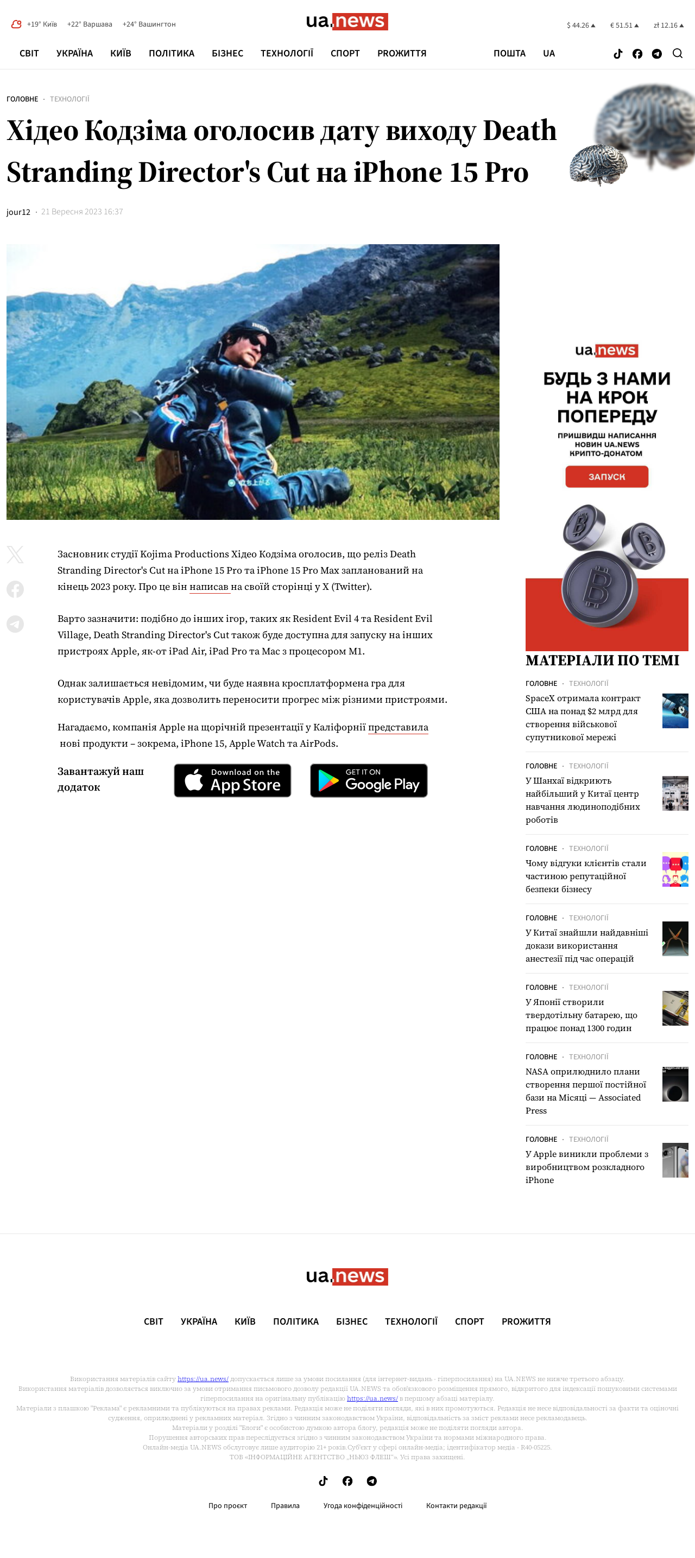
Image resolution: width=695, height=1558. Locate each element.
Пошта (510, 53)
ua (549, 53)
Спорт (345, 53)
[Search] (677, 53)
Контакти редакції (456, 1505)
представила (398, 727)
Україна (74, 53)
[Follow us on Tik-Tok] (618, 54)
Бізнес (227, 53)
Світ (29, 53)
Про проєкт (227, 1505)
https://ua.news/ (203, 1379)
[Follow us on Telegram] (657, 54)
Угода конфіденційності (363, 1505)
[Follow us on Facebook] (637, 54)
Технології (287, 53)
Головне (22, 99)
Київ (120, 53)
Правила (285, 1505)
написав (210, 586)
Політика (171, 53)
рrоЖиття (402, 53)
